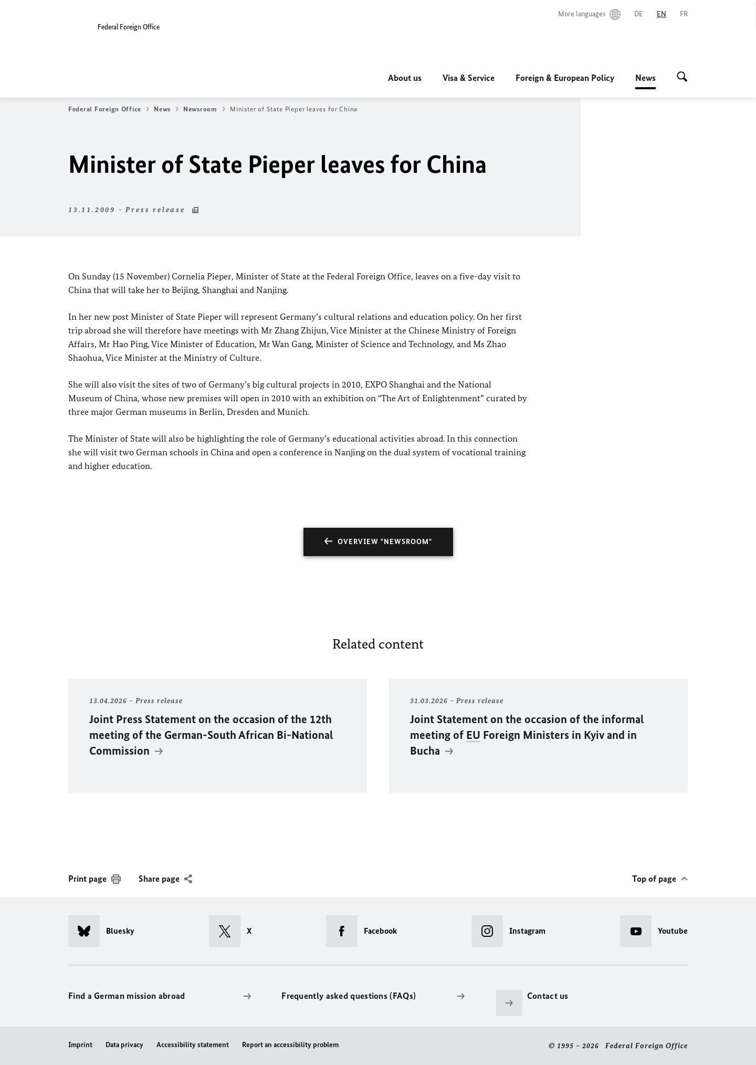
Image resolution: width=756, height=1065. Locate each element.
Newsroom (204, 109)
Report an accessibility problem (290, 1044)
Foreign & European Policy (565, 77)
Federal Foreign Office (108, 109)
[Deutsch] (638, 14)
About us (405, 77)
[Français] (684, 14)
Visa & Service (469, 77)
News (645, 77)
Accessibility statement (192, 1044)
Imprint (80, 1044)
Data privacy (124, 1044)
